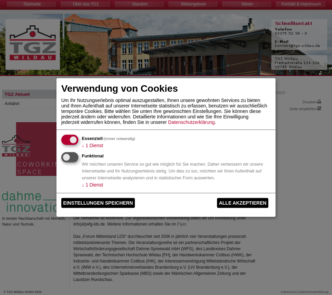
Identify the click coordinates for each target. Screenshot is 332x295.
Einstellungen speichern (98, 203)
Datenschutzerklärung (191, 122)
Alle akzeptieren (243, 203)
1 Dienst (92, 145)
